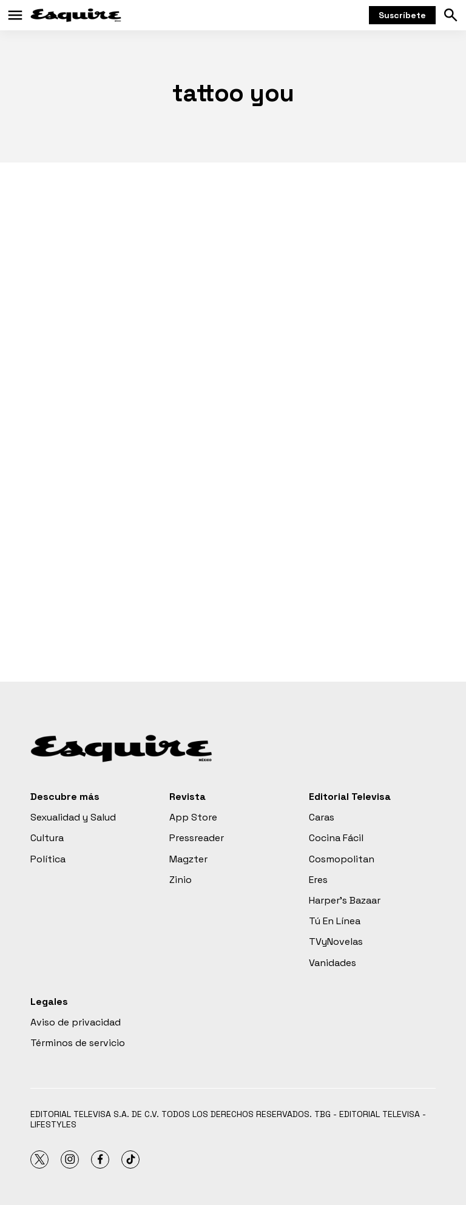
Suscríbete (402, 15)
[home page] (75, 15)
